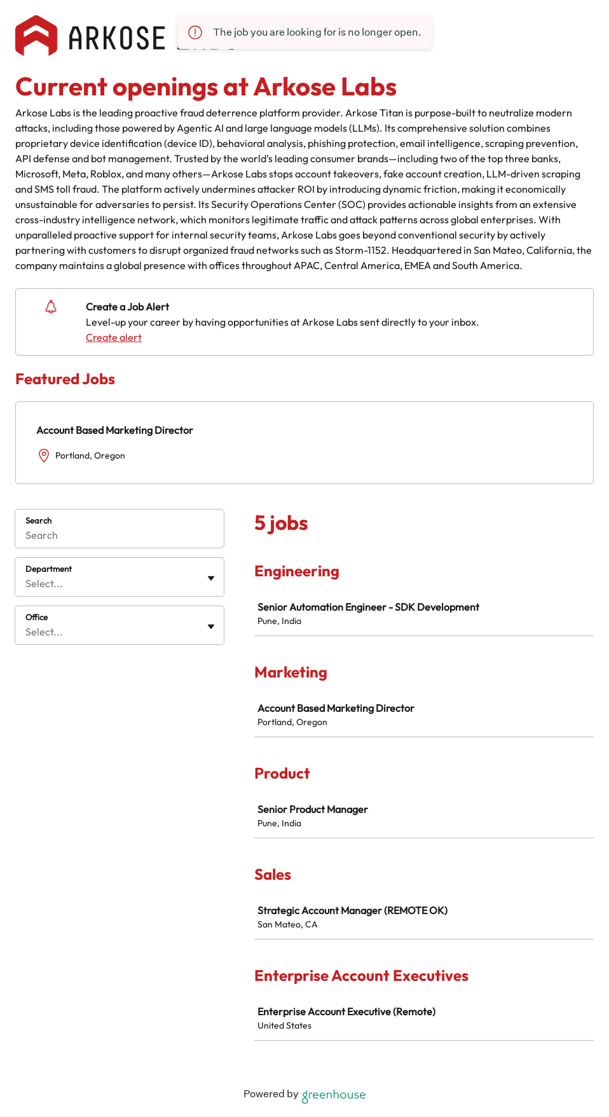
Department (48, 569)
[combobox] (26, 583)
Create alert (114, 337)
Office (36, 617)
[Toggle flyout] (211, 578)
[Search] (119, 537)
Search (38, 520)
